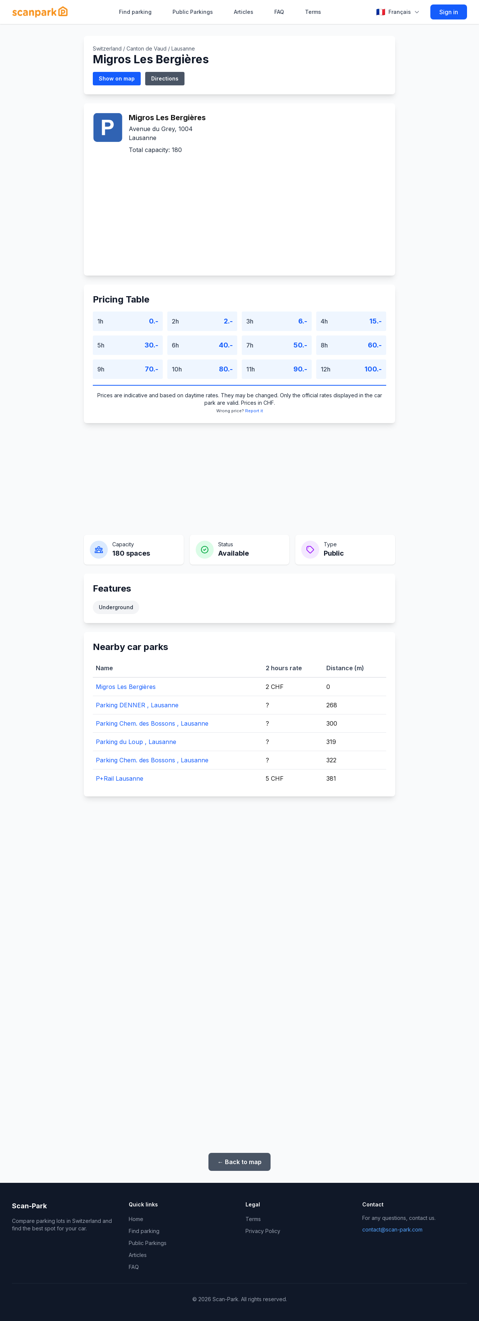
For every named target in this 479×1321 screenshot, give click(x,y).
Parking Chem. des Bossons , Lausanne (152, 723)
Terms (313, 12)
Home (136, 1219)
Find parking (135, 12)
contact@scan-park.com (392, 1229)
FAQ (279, 12)
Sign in (448, 12)
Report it (254, 410)
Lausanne (183, 48)
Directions (165, 78)
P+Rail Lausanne (119, 778)
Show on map (117, 78)
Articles (243, 12)
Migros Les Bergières (126, 686)
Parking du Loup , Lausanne (136, 741)
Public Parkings (193, 12)
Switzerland (107, 48)
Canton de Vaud (146, 48)
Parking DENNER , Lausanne (137, 705)
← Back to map (239, 1162)
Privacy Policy (262, 1231)
